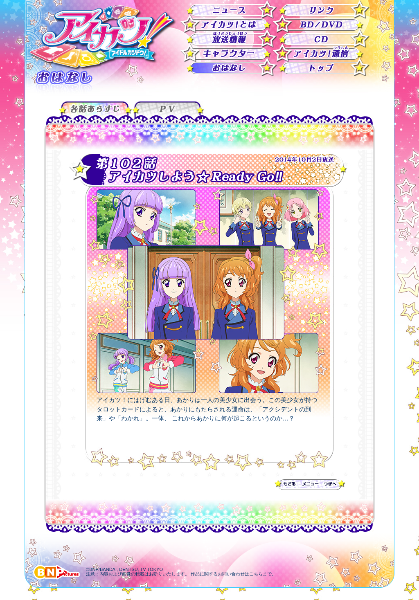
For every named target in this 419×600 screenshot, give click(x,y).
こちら (256, 573)
